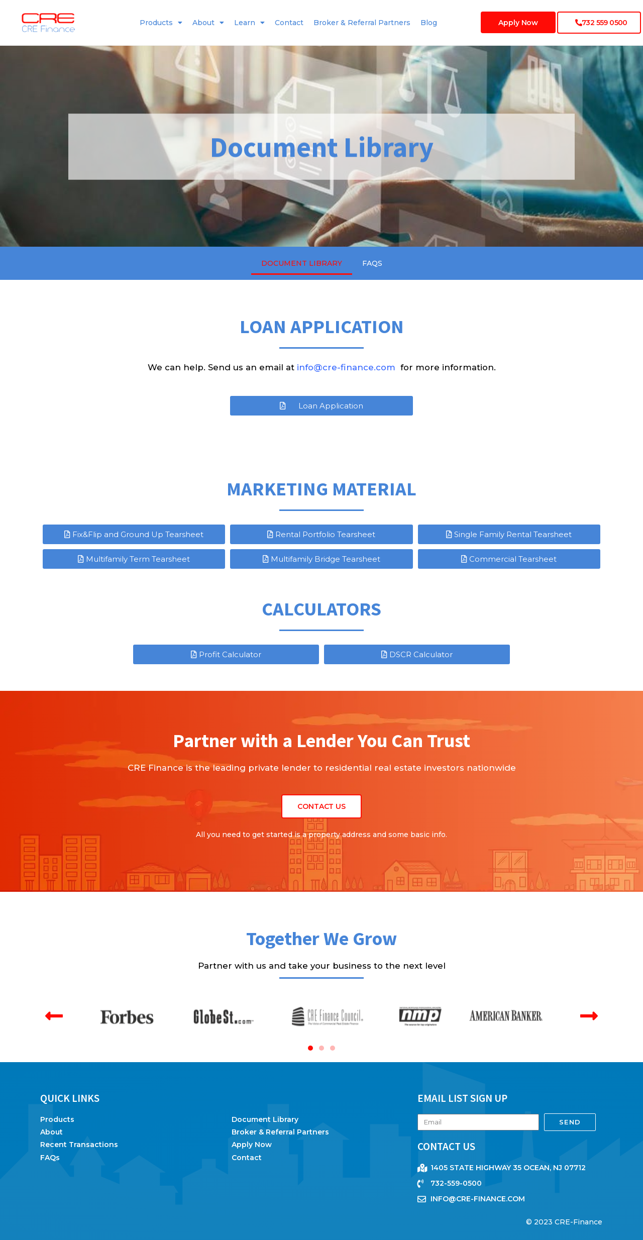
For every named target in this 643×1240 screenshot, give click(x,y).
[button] (54, 1016)
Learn (249, 22)
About (208, 22)
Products (161, 22)
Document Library (301, 263)
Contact (289, 22)
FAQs (372, 263)
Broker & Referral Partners (361, 22)
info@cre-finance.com (347, 367)
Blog (428, 22)
